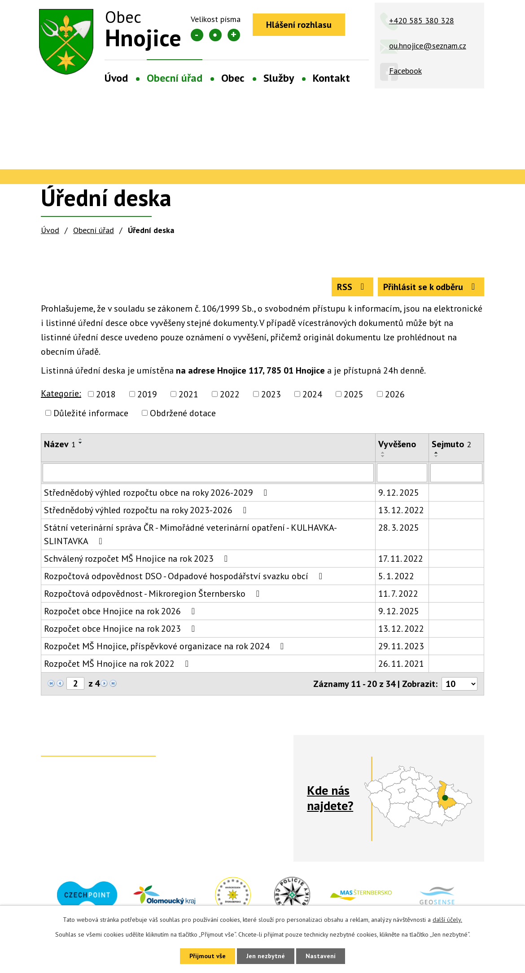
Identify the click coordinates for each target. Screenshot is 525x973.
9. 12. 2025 (398, 492)
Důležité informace (90, 413)
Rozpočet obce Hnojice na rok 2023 (121, 628)
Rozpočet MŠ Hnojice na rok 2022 (118, 663)
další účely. (447, 920)
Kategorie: (61, 393)
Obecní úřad (174, 78)
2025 (353, 394)
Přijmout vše (207, 956)
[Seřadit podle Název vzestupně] (81, 439)
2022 (230, 394)
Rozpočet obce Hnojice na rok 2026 (121, 611)
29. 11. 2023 (401, 646)
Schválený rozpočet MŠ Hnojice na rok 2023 (138, 558)
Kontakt (331, 78)
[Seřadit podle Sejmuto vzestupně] (437, 452)
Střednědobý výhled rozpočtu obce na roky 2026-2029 (157, 492)
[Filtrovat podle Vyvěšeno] (402, 472)
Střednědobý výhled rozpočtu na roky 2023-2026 (147, 510)
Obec (233, 78)
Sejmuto (451, 444)
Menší (197, 35)
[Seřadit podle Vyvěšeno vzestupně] (383, 452)
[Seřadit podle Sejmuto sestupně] (437, 456)
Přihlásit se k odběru (431, 287)
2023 (271, 394)
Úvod (116, 78)
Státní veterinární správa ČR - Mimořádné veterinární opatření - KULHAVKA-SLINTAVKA (190, 534)
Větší (234, 35)
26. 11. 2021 (401, 663)
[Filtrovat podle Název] (208, 472)
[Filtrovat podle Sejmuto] (456, 472)
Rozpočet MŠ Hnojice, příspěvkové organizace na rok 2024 (166, 646)
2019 (147, 394)
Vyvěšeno (397, 444)
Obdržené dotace (183, 413)
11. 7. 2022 (398, 593)
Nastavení (321, 956)
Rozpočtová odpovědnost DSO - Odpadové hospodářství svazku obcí (185, 576)
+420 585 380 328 (421, 20)
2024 (312, 394)
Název (60, 444)
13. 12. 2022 (401, 510)
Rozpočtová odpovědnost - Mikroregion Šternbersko (153, 593)
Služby (278, 78)
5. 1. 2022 (396, 576)
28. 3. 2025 (398, 527)
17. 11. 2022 (400, 558)
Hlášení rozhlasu (299, 25)
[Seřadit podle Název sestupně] (81, 443)
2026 (395, 394)
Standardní (215, 35)
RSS (352, 287)
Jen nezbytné (265, 956)
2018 (106, 394)
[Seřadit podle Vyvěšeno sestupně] (383, 456)
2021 (188, 394)
